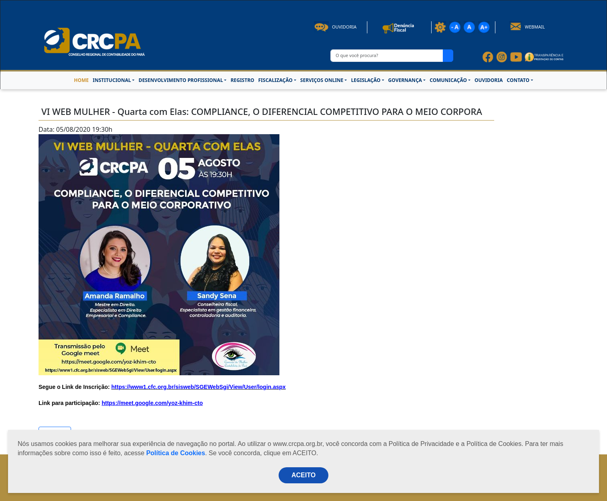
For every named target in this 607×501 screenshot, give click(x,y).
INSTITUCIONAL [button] (112, 80)
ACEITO (303, 475)
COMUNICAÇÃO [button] (448, 80)
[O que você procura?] (386, 55)
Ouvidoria (335, 27)
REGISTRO (242, 80)
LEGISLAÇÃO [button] (365, 80)
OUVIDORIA (489, 80)
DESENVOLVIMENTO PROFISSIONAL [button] (181, 80)
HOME (81, 80)
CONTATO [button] (518, 80)
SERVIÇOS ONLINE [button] (321, 80)
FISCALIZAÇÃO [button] (275, 80)
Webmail (527, 27)
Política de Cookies (175, 453)
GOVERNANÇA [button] (405, 80)
